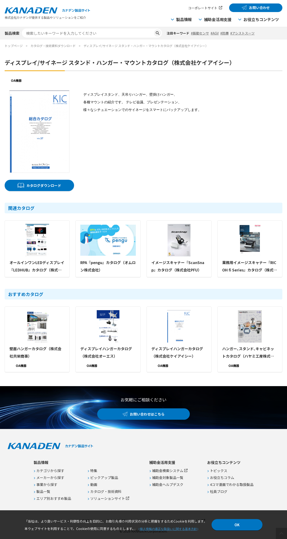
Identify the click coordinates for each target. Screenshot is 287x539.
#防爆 (224, 33)
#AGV (215, 33)
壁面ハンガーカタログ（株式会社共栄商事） (35, 352)
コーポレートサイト (202, 8)
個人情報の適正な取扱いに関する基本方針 (168, 529)
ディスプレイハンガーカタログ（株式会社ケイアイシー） (177, 352)
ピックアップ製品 (104, 477)
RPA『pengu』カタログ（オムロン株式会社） (108, 266)
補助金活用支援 (217, 19)
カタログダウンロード (43, 185)
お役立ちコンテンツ (261, 19)
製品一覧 (43, 491)
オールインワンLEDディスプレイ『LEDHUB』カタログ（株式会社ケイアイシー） (36, 267)
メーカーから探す (50, 477)
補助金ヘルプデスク (167, 484)
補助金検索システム (167, 470)
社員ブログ (218, 491)
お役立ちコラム (222, 477)
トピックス (218, 470)
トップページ (14, 46)
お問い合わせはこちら (147, 414)
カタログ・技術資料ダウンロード (53, 46)
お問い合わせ (259, 7)
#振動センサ (200, 33)
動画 (93, 484)
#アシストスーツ (242, 33)
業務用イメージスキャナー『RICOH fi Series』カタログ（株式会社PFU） (249, 267)
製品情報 (184, 19)
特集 (93, 470)
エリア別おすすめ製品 (53, 498)
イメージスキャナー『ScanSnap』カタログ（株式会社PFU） (177, 266)
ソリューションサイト (107, 498)
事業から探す (46, 484)
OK (237, 524)
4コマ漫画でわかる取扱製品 (231, 484)
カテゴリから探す (50, 470)
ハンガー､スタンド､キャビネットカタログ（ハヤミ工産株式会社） (248, 353)
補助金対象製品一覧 (167, 477)
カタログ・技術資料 (106, 491)
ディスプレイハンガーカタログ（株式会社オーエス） (106, 352)
